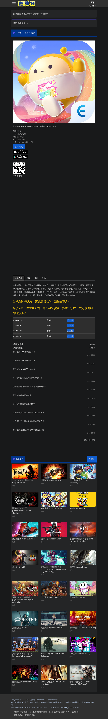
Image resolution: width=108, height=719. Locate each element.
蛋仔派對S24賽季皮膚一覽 (24, 351)
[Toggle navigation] (13, 3)
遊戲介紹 (18, 278)
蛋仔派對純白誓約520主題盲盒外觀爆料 (29, 386)
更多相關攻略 (88, 439)
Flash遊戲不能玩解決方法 (59, 712)
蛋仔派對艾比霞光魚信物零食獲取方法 (28, 421)
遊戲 (26, 33)
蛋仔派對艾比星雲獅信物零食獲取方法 (28, 429)
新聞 (28, 278)
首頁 (20, 33)
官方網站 (19, 146)
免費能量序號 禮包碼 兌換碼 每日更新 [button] (32, 13)
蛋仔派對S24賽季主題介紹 (24, 360)
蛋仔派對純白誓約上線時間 (24, 404)
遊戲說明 (75, 712)
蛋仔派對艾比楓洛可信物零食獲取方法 (28, 412)
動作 (33, 33)
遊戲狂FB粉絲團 (20, 712)
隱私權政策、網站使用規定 (24, 715)
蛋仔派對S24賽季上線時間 (24, 369)
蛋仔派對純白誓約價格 (22, 395)
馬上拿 (70, 320)
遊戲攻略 (18, 348)
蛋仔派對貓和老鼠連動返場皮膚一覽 (27, 378)
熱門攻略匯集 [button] (20, 23)
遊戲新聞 (18, 344)
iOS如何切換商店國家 (38, 712)
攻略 (36, 278)
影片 (44, 278)
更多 (92, 458)
